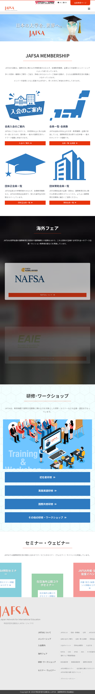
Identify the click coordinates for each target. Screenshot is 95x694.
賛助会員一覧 (69, 208)
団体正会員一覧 (25, 208)
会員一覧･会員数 (69, 148)
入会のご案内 (25, 148)
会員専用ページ (80, 2)
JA (59, 2)
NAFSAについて (47, 316)
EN (65, 2)
